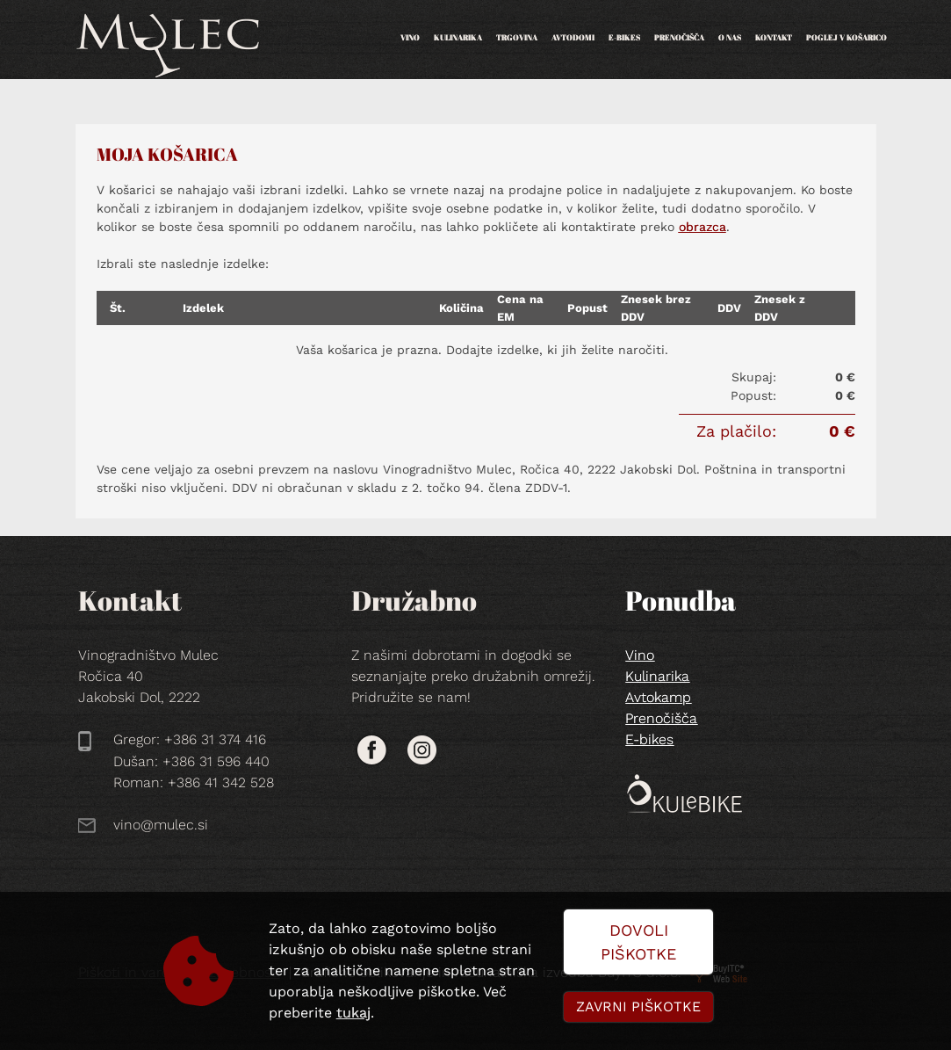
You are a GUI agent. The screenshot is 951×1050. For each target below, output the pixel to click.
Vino (410, 37)
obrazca (702, 227)
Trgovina (516, 37)
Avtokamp (658, 697)
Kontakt (773, 37)
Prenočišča (679, 37)
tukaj (353, 1012)
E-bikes (624, 37)
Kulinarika (458, 37)
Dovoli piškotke (638, 942)
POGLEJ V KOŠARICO (846, 37)
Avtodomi (572, 37)
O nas (729, 37)
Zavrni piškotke (638, 1006)
